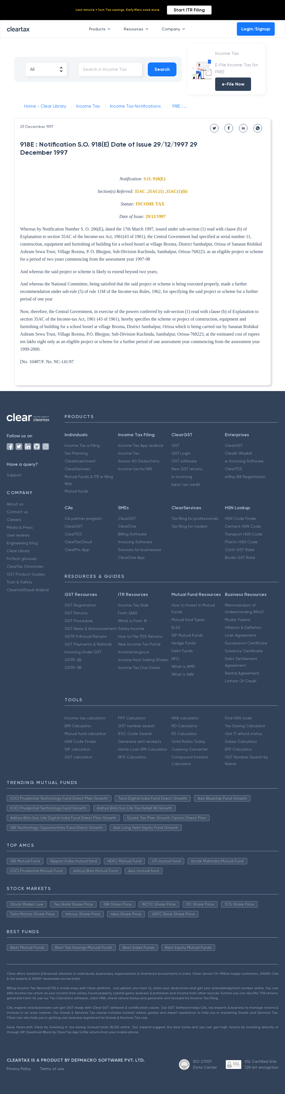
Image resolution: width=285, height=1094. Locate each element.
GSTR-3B (73, 667)
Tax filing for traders (189, 526)
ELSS (175, 627)
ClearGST (234, 445)
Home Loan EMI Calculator (142, 749)
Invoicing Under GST (83, 652)
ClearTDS (233, 469)
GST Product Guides (26, 574)
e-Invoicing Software (244, 461)
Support (14, 475)
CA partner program (83, 518)
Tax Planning (76, 453)
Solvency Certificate (244, 651)
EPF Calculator (238, 749)
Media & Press (20, 527)
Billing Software (132, 534)
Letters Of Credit (241, 681)
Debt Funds (182, 651)
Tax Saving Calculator (245, 726)
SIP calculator (77, 749)
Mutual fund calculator (85, 733)
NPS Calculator (132, 757)
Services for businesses (139, 549)
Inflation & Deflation (243, 627)
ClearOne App (131, 557)
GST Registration (80, 605)
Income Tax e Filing (82, 445)
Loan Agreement (240, 635)
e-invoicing (181, 476)
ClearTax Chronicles (25, 566)
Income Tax (128, 453)
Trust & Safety (19, 582)
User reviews (18, 535)
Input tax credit (185, 484)
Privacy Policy (19, 1068)
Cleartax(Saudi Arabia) (28, 590)
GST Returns (76, 613)
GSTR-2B (73, 660)
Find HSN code (238, 718)
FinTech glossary (22, 558)
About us (15, 504)
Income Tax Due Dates (139, 667)
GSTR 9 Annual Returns (86, 636)
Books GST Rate (240, 557)
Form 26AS (127, 613)
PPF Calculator (132, 718)
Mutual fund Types (188, 619)
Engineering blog (22, 543)
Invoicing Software (135, 542)
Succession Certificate (246, 643)
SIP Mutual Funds (187, 635)
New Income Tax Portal (139, 644)
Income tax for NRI (135, 469)
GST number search (136, 726)
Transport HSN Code (243, 534)
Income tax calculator (85, 718)
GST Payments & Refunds (88, 644)
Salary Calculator (241, 741)
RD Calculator (184, 726)
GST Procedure (79, 620)
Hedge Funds (183, 643)
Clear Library (18, 551)
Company (174, 29)
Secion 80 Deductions (138, 461)
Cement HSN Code (243, 526)
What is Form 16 (132, 620)
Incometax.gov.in (133, 652)
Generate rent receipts (139, 741)
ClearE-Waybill (238, 453)
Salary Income (131, 628)
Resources (137, 29)
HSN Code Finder (240, 518)
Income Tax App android (140, 445)
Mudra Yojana (237, 619)
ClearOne (127, 526)
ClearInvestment (80, 461)
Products (101, 29)
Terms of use (52, 1068)
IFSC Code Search (135, 733)
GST (175, 445)
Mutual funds (76, 491)
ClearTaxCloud (78, 542)
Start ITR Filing (189, 10)
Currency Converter (189, 749)
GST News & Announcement (91, 628)
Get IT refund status (243, 733)
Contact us (17, 512)
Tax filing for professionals (194, 518)
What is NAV (182, 674)
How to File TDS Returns (140, 636)
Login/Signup (255, 28)
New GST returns (186, 469)
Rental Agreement (242, 673)
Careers (14, 519)
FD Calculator (184, 733)
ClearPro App (77, 549)
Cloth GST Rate (239, 549)
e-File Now (233, 84)
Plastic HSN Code (241, 542)
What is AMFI (183, 666)
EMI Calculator (78, 726)
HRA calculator (185, 718)
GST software (184, 461)
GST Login (180, 453)
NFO (175, 658)
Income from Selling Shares (143, 660)
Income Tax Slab (133, 605)
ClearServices (77, 469)
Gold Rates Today (188, 741)
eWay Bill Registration (245, 476)
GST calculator (78, 757)
